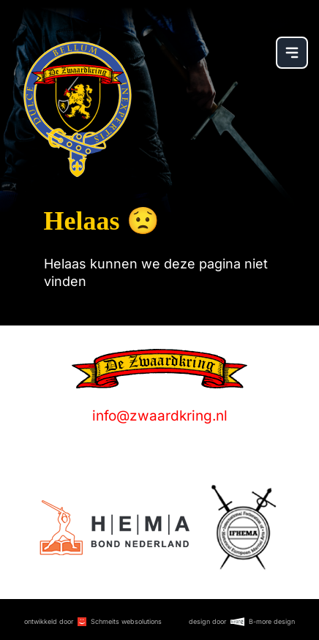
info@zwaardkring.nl (160, 415)
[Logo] (114, 527)
